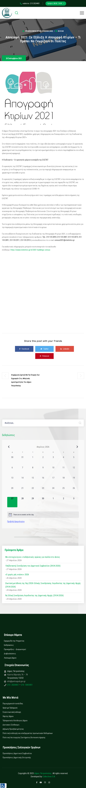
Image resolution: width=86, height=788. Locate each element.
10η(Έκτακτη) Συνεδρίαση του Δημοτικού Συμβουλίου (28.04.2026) (32, 566)
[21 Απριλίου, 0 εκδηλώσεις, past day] (22, 492)
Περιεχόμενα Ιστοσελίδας (13, 703)
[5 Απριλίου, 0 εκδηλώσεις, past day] (74, 461)
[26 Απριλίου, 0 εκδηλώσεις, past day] (74, 492)
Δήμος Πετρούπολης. (43, 773)
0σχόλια (59, 31)
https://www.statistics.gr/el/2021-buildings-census (30, 250)
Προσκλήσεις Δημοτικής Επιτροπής (17, 757)
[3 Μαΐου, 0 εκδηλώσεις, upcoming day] (74, 502)
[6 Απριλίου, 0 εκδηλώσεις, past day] (12, 471)
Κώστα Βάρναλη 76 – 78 (17, 674)
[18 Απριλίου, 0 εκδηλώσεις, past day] (63, 481)
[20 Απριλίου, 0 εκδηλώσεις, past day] (12, 492)
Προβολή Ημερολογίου (16, 521)
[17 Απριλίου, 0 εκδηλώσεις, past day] (53, 481)
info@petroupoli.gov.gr (16, 681)
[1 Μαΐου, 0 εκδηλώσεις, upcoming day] (53, 502)
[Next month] (77, 446)
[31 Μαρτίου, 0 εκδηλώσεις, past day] (22, 461)
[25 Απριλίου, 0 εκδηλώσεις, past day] (63, 492)
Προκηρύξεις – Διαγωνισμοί (15, 649)
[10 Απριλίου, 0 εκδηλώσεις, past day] (53, 471)
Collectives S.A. (49, 776)
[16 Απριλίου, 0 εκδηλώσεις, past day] (43, 481)
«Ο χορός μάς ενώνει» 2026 (17, 574)
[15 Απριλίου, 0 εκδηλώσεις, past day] (33, 481)
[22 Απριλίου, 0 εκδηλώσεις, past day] (33, 492)
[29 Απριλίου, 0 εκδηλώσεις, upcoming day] (33, 502)
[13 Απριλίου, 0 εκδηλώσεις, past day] (12, 481)
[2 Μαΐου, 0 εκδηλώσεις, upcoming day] (63, 502)
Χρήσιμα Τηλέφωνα (10, 708)
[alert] (43, 515)
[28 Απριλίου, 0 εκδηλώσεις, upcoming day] (22, 502)
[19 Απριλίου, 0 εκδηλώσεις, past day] (74, 481)
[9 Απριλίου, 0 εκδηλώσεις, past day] (43, 471)
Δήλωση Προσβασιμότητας (13, 729)
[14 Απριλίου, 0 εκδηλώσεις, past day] (22, 481)
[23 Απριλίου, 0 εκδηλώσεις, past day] (43, 492)
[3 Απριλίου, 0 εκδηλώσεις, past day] (53, 461)
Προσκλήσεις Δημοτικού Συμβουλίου (17, 753)
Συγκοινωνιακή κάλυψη (12, 712)
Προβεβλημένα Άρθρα (33, 31)
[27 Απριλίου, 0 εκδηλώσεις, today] (12, 502)
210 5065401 (27, 685)
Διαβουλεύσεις (10, 653)
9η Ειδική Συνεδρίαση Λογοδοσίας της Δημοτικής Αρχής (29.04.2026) (34, 595)
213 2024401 (13, 685)
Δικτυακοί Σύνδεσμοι (11, 725)
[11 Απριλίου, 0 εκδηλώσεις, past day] (63, 471)
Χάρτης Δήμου (8, 716)
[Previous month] (8, 446)
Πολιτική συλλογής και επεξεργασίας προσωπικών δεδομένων (28, 733)
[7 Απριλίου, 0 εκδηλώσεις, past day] (22, 471)
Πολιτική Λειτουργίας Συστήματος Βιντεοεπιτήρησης (24, 737)
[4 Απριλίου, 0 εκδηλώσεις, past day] (63, 461)
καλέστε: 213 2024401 (30, 3)
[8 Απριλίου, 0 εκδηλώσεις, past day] (33, 471)
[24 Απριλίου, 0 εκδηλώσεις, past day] (53, 492)
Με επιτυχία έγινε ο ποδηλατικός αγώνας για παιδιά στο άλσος (32, 557)
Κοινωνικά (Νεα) (47, 31)
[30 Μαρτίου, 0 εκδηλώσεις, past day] (12, 461)
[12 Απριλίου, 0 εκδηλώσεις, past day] (74, 471)
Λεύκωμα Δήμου (10, 658)
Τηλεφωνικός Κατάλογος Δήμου (15, 720)
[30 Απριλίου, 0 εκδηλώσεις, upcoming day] (43, 502)
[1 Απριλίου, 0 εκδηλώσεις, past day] (33, 461)
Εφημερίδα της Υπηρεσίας (14, 641)
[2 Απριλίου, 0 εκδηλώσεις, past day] (43, 461)
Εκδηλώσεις (9, 645)
